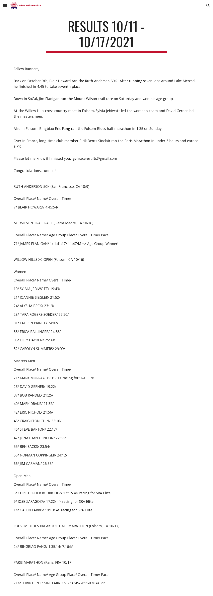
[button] (5, 5)
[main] (106, 36)
